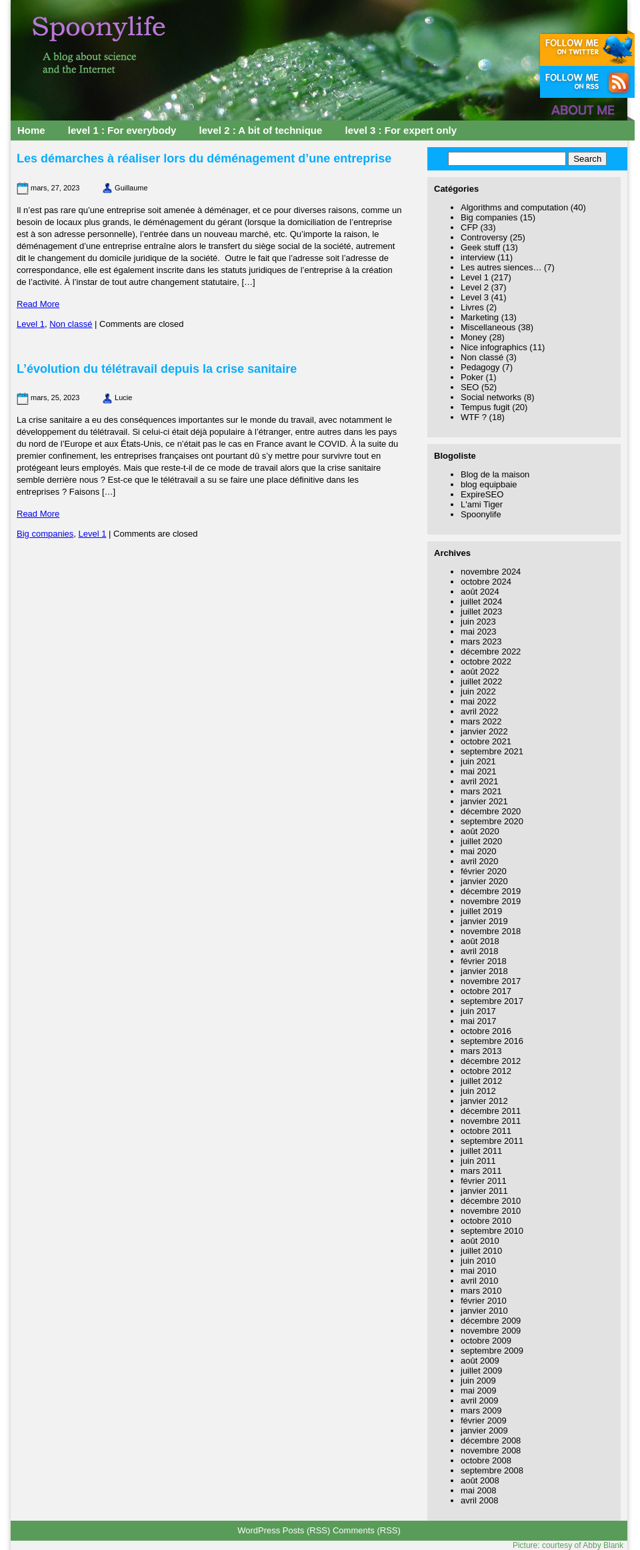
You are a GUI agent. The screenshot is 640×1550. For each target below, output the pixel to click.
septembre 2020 (492, 821)
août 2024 (480, 592)
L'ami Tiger (482, 504)
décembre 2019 (491, 891)
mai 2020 (478, 851)
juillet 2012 (481, 1081)
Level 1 (31, 324)
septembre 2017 (492, 1001)
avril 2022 (479, 711)
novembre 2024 (491, 572)
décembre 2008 (491, 1440)
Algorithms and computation (514, 207)
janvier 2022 (484, 731)
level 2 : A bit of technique (261, 130)
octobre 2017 (486, 991)
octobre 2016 (486, 1031)
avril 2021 (479, 781)
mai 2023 (478, 632)
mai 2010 (478, 1271)
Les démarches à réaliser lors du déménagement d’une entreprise (204, 158)
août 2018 (480, 941)
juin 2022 (478, 691)
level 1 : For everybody (122, 130)
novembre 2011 (491, 1121)
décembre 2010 (491, 1201)
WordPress (258, 1530)
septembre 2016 (492, 1041)
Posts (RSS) (307, 1530)
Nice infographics (494, 347)
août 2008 (480, 1480)
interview (478, 257)
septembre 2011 (492, 1141)
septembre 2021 (492, 751)
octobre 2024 (486, 582)
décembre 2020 (491, 811)
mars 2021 (481, 791)
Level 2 (475, 287)
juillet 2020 (481, 841)
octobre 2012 (486, 1071)
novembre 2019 (491, 901)
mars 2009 (481, 1411)
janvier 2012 (484, 1101)
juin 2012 (478, 1091)
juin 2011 (478, 1161)
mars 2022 (481, 721)
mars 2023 (481, 641)
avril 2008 (479, 1500)
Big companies (45, 534)
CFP (469, 227)
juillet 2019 (481, 911)
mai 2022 (478, 701)
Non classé (70, 324)
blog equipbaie (489, 484)
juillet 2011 (481, 1151)
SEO (470, 387)
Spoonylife (481, 514)
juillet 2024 (481, 602)
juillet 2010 (481, 1251)
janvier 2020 (484, 881)
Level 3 (475, 297)
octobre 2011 (486, 1131)
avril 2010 (479, 1281)
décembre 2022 (491, 651)
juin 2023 (478, 622)
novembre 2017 (491, 981)
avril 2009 (479, 1401)
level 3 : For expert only (401, 130)
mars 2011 (481, 1171)
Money (474, 337)
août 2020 (480, 831)
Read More (38, 304)
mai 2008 (478, 1490)
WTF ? (474, 417)
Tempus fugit (485, 407)
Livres (472, 307)
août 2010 (480, 1241)
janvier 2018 (484, 971)
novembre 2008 (491, 1450)
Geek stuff (480, 247)
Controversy (484, 237)
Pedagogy (480, 367)
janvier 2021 (484, 801)
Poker (472, 377)
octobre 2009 (486, 1341)
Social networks (491, 397)
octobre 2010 (486, 1221)
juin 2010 (478, 1261)
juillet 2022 (481, 681)
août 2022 (480, 671)
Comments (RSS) (367, 1530)
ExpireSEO (482, 494)
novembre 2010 (491, 1211)
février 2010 (484, 1301)
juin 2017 (478, 1011)
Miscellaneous (488, 327)
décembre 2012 (491, 1061)
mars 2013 (481, 1051)
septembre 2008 (492, 1470)
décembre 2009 (491, 1321)
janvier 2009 (484, 1430)
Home (31, 130)
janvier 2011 (484, 1191)
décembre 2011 (491, 1111)
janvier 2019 (484, 921)
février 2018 (484, 961)
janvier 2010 (484, 1311)
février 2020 (484, 871)
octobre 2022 (486, 661)
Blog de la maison (495, 474)
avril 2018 (479, 951)
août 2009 (480, 1361)
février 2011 (484, 1181)
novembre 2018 (491, 931)
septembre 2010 (492, 1231)
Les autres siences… (501, 267)
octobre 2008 (486, 1460)
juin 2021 (478, 761)
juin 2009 (478, 1381)
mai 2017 (478, 1021)
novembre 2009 (491, 1331)
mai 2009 (478, 1391)
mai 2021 (478, 771)
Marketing (480, 317)
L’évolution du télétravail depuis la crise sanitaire (157, 369)
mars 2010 (481, 1291)
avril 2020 (479, 861)
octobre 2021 (486, 741)
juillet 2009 (481, 1371)
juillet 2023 (481, 612)
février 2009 (484, 1420)
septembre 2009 (492, 1351)
